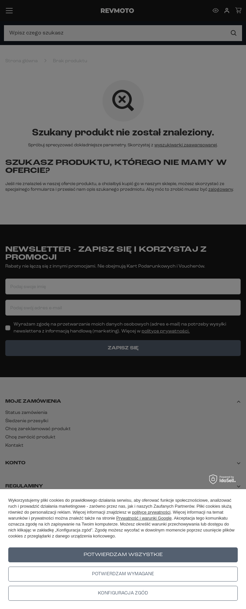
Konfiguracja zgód (123, 593)
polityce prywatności (151, 512)
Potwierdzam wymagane (123, 574)
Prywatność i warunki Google (144, 518)
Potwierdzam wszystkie (123, 554)
